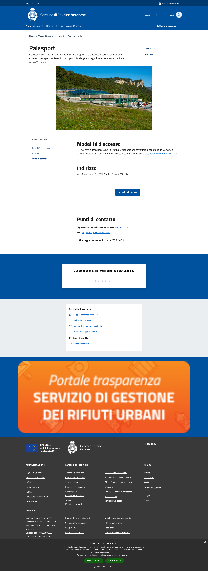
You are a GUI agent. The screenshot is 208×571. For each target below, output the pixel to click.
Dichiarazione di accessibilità (117, 532)
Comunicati (149, 477)
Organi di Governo (34, 472)
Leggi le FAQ (70, 527)
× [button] (205, 542)
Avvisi (146, 482)
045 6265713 (121, 227)
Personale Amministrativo (37, 496)
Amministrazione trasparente (118, 518)
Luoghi (61, 36)
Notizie (147, 472)
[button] (104, 566)
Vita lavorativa (71, 482)
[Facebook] (155, 14)
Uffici (28, 482)
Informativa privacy (113, 522)
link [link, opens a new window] (129, 555)
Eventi (147, 500)
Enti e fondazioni (33, 487)
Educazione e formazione (116, 472)
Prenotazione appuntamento (78, 518)
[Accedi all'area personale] (168, 3)
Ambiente (109, 486)
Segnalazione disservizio (76, 522)
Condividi (150, 48)
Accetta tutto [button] (93, 560)
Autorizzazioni (111, 496)
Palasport (72, 36)
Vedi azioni (151, 54)
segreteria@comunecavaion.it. (96, 232)
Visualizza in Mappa (128, 192)
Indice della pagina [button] (40, 139)
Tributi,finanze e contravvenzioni (119, 482)
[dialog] (104, 555)
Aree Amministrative (35, 477)
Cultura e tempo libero (75, 477)
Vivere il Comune (46, 36)
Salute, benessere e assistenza (118, 491)
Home (31, 36)
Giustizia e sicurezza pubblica (118, 477)
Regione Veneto (33, 3)
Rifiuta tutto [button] (114, 560)
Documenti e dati (33, 501)
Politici (29, 491)
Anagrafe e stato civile (75, 472)
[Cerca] (179, 15)
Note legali (109, 527)
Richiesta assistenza (74, 532)
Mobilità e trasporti (74, 504)
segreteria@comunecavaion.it (162, 153)
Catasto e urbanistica (74, 495)
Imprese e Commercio (75, 487)
